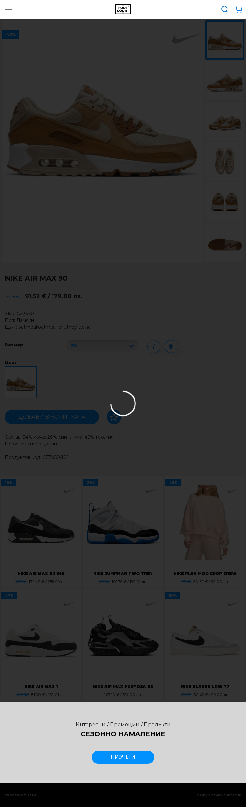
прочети (123, 757)
